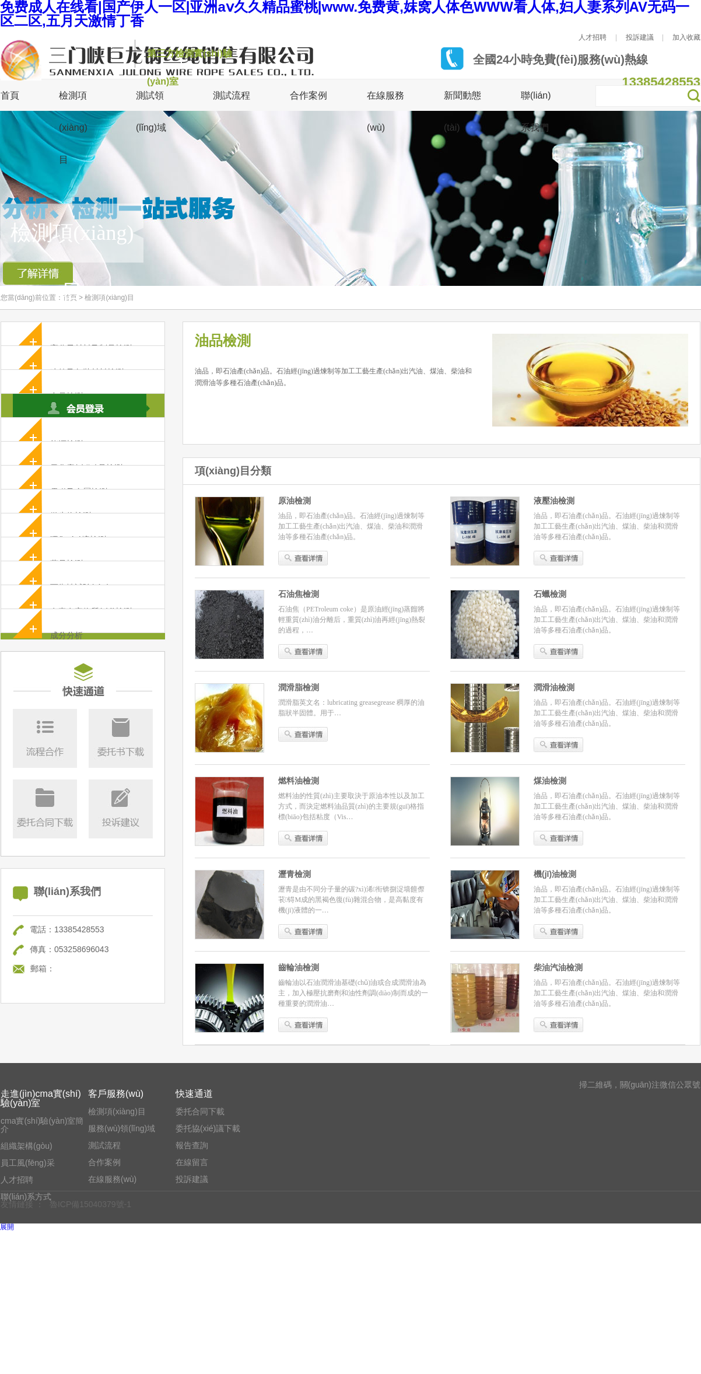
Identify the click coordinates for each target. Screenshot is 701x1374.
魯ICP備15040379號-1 (90, 1204)
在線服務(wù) (112, 1179)
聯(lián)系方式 (26, 1196)
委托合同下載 (200, 1111)
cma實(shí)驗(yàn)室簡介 (42, 1125)
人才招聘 (593, 37)
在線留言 (192, 1162)
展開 (7, 1226)
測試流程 (231, 95)
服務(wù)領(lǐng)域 (121, 1128)
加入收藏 (686, 37)
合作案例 (308, 95)
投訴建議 (640, 37)
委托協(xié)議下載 (208, 1128)
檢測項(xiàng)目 (109, 297)
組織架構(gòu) (26, 1146)
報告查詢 (192, 1145)
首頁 (10, 95)
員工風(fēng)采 (28, 1162)
